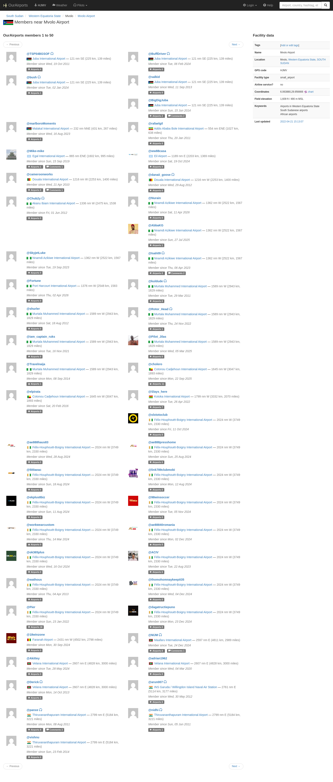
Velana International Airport (50, 663)
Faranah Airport (42, 639)
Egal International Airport (48, 156)
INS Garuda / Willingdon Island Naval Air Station (185, 687)
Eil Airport (160, 156)
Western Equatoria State (301, 59)
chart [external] (309, 91)
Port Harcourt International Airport (54, 285)
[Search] (325, 5)
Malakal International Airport (50, 128)
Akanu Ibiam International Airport (53, 203)
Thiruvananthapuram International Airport (59, 714)
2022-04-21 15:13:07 (291, 121)
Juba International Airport (48, 58)
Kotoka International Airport (172, 396)
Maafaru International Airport (172, 640)
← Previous (12, 44)
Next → (236, 44)
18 (35, 627)
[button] (80, 5)
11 (157, 384)
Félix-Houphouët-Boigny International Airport (183, 419)
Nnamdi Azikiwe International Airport (177, 203)
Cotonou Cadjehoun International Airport (180, 369)
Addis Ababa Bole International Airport (179, 128)
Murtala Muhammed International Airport (180, 286)
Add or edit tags (289, 45)
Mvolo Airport (86, 16)
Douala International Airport (50, 179)
